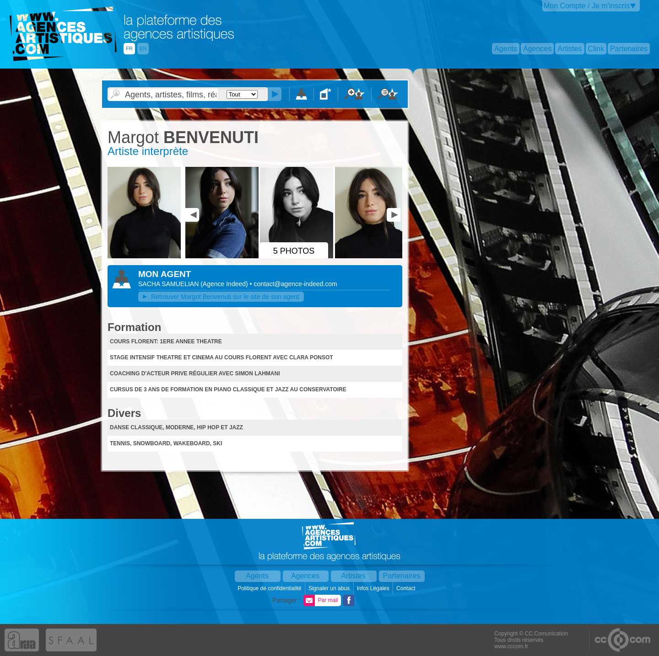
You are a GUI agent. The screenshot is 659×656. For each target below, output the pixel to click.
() (224, 284)
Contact (406, 588)
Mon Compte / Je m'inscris (587, 6)
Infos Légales (374, 588)
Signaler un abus (329, 588)
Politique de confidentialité (270, 588)
